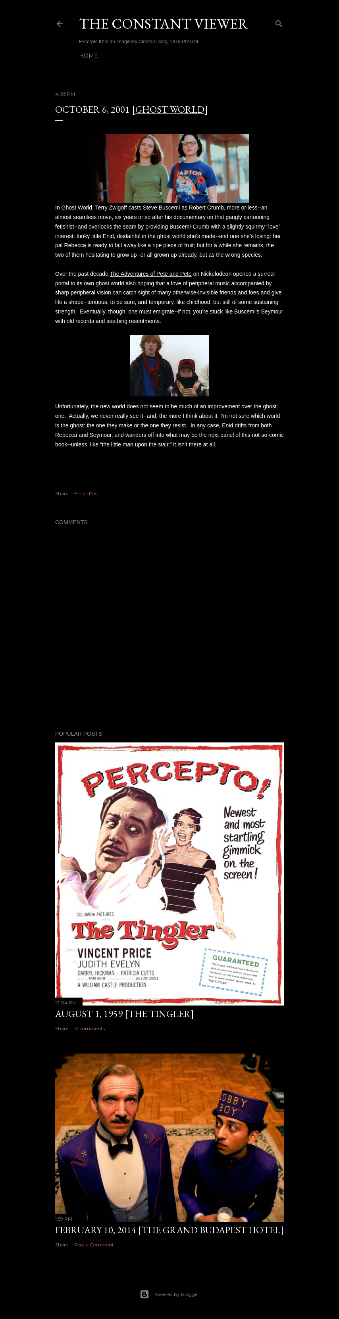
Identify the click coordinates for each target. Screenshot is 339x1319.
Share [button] (61, 493)
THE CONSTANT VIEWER (163, 23)
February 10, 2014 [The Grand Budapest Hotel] (169, 1230)
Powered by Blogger (169, 1294)
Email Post (86, 493)
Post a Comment (94, 1245)
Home (88, 56)
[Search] (279, 22)
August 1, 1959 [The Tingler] (124, 1014)
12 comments (89, 1028)
